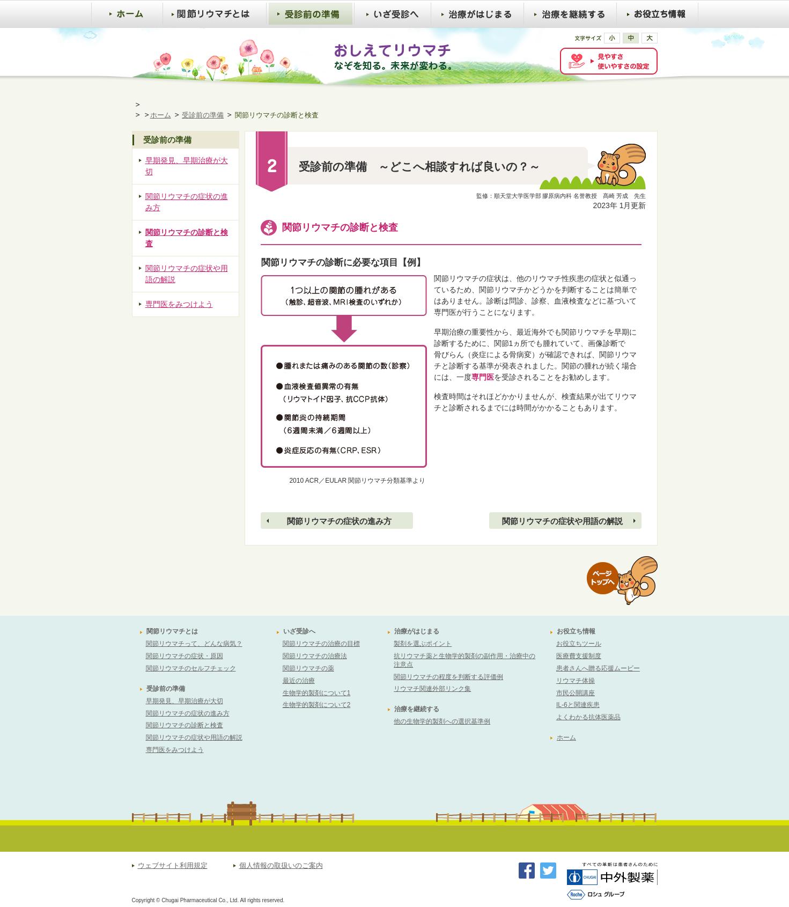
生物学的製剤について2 (317, 705)
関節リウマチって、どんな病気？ (194, 643)
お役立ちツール (578, 643)
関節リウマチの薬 (308, 668)
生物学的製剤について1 (317, 693)
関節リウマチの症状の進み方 (339, 521)
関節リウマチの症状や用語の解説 (562, 521)
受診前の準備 (203, 115)
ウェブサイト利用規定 (173, 865)
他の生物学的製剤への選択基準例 (442, 721)
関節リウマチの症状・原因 (184, 656)
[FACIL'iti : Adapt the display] (609, 61)
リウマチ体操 (575, 680)
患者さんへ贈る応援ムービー (598, 668)
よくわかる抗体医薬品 (588, 717)
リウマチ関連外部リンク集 (432, 688)
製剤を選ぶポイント (423, 643)
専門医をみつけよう (179, 304)
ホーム (160, 115)
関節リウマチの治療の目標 (321, 643)
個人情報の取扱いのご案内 (281, 865)
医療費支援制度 (578, 656)
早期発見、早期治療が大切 (186, 166)
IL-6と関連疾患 (578, 705)
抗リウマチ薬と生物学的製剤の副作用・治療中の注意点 (464, 660)
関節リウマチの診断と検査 (186, 238)
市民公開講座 (575, 693)
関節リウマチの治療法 (315, 656)
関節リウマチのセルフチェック (191, 668)
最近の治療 (299, 680)
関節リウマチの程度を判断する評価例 (448, 677)
